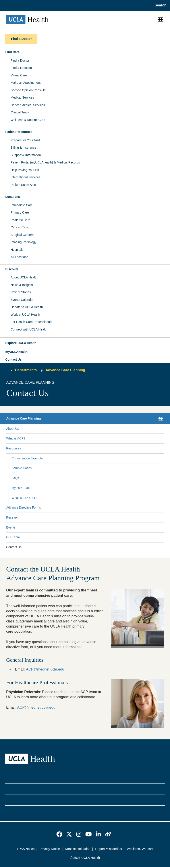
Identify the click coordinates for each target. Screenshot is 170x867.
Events (11, 527)
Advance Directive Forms (23, 507)
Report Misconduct (108, 849)
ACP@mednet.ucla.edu (45, 669)
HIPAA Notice (25, 849)
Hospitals (17, 249)
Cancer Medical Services (28, 105)
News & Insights (22, 285)
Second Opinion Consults (28, 90)
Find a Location (21, 68)
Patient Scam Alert (23, 185)
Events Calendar (22, 299)
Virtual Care (19, 75)
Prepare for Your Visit (25, 140)
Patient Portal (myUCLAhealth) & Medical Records (45, 162)
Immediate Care (22, 205)
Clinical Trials (20, 112)
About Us (12, 428)
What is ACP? (15, 438)
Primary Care (20, 212)
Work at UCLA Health (25, 314)
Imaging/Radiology (23, 242)
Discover (11, 269)
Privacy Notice (50, 849)
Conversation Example (27, 458)
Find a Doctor (20, 60)
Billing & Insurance (23, 147)
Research (12, 517)
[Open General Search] (159, 5)
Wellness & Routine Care (28, 120)
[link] (59, 834)
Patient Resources (18, 132)
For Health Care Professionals (31, 322)
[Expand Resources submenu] (91, 448)
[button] (85, 343)
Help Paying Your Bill (25, 170)
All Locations (19, 257)
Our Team (13, 537)
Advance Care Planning (65, 370)
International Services (26, 177)
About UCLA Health (24, 277)
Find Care (12, 52)
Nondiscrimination (77, 849)
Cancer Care (19, 227)
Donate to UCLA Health (27, 307)
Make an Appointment (26, 82)
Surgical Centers (22, 235)
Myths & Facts (21, 488)
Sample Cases (22, 468)
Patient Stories (21, 292)
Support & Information (26, 155)
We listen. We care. (141, 849)
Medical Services (22, 97)
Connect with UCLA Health (29, 329)
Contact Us (13, 359)
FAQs (15, 478)
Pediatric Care (20, 220)
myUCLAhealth (16, 352)
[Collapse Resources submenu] (163, 448)
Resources (13, 448)
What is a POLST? (24, 498)
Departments (26, 370)
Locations (12, 196)
